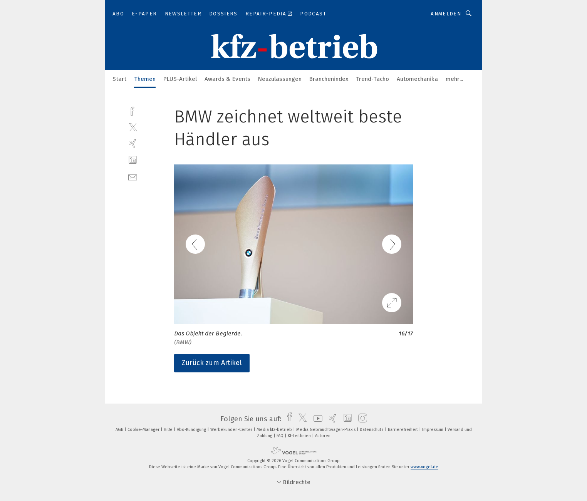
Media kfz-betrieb (275, 429)
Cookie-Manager (144, 429)
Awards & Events (227, 78)
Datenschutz (372, 429)
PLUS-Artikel (180, 78)
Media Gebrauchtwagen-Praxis (326, 429)
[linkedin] (133, 160)
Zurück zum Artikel (212, 363)
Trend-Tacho (372, 78)
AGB (120, 429)
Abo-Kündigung (192, 429)
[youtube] (316, 419)
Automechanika (417, 78)
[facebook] (133, 110)
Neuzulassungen (280, 78)
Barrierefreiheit (403, 429)
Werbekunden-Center (231, 429)
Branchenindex (328, 78)
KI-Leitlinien (300, 435)
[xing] (133, 143)
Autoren (322, 435)
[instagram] (360, 419)
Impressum (433, 429)
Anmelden (446, 13)
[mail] (133, 176)
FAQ (281, 435)
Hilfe (169, 429)
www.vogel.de (424, 466)
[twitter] (133, 127)
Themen (145, 78)
